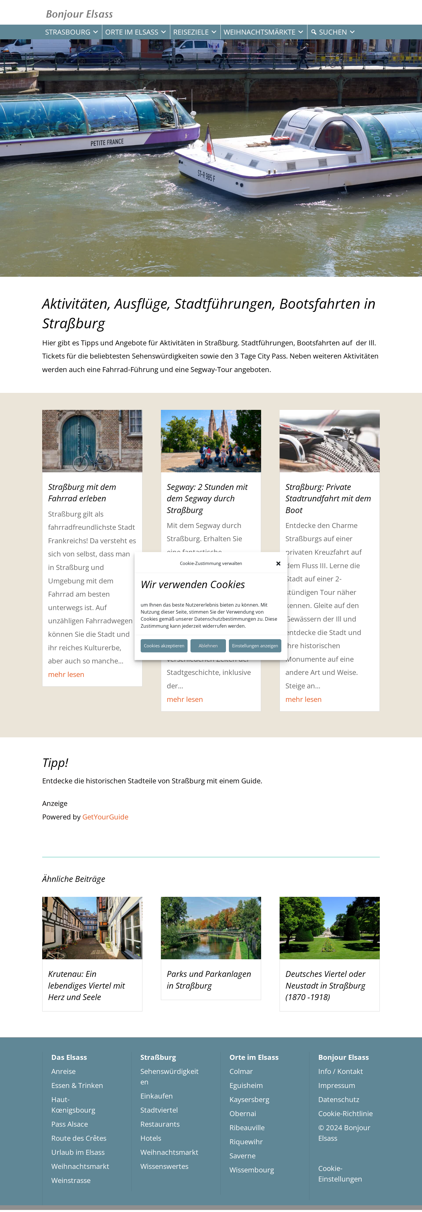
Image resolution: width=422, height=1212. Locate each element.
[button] (278, 563)
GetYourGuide (105, 819)
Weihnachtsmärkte (264, 32)
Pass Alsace (69, 1126)
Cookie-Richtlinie (345, 1115)
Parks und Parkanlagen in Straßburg (209, 981)
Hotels (150, 1140)
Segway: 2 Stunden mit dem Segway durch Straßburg (207, 500)
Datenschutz (338, 1101)
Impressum (336, 1087)
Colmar (241, 1073)
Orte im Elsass (136, 32)
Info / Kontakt (340, 1073)
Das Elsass (69, 1059)
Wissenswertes (164, 1168)
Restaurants (160, 1126)
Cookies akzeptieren (164, 646)
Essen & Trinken (77, 1087)
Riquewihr (246, 1143)
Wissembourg (251, 1172)
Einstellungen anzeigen (255, 646)
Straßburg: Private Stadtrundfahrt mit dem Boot (328, 500)
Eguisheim (246, 1087)
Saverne (242, 1157)
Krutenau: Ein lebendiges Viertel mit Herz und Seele (86, 987)
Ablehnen (208, 646)
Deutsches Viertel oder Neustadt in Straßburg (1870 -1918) (325, 987)
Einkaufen (156, 1098)
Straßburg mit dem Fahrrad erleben (82, 494)
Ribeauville (247, 1129)
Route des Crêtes (78, 1140)
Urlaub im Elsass (78, 1154)
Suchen (337, 32)
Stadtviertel (159, 1112)
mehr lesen (66, 676)
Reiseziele (195, 32)
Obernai (242, 1115)
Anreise (63, 1073)
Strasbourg (72, 32)
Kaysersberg (249, 1101)
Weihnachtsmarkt (80, 1168)
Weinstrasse (71, 1182)
